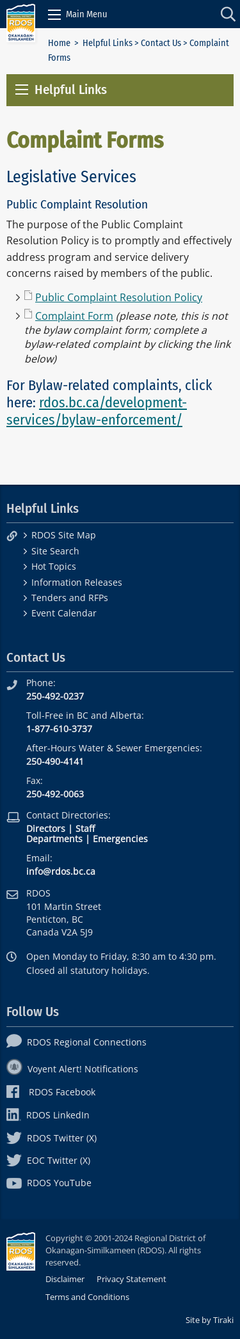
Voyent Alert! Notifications (72, 1069)
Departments (54, 839)
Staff (85, 828)
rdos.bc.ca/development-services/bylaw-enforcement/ (96, 411)
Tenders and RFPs (69, 597)
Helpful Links (107, 43)
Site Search (55, 551)
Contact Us (161, 43)
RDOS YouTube (49, 1183)
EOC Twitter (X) (48, 1160)
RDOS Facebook (50, 1092)
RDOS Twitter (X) (51, 1138)
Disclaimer (64, 1279)
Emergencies (120, 839)
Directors (45, 828)
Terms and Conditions (87, 1297)
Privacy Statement (131, 1279)
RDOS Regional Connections (76, 1042)
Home (59, 43)
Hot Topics (53, 566)
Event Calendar (64, 613)
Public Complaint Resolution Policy (118, 297)
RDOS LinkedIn (48, 1115)
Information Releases (76, 582)
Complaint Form (74, 316)
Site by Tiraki (210, 1320)
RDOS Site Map (63, 535)
